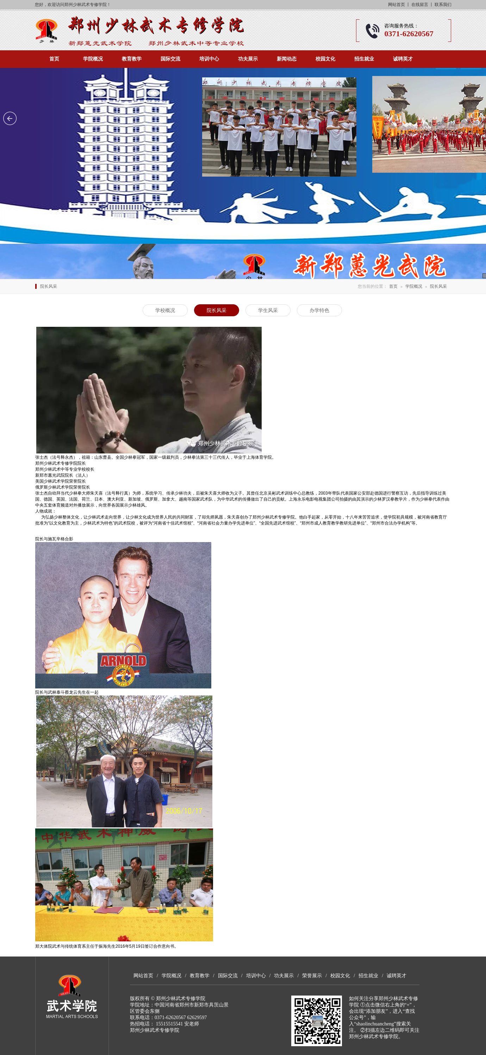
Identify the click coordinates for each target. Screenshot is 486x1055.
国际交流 (170, 59)
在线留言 (419, 4)
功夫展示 (248, 59)
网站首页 (396, 4)
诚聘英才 (403, 59)
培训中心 (209, 59)
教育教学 (132, 59)
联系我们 (443, 4)
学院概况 (93, 59)
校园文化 (325, 59)
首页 (54, 59)
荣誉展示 (312, 975)
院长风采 (438, 286)
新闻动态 (287, 59)
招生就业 (364, 59)
